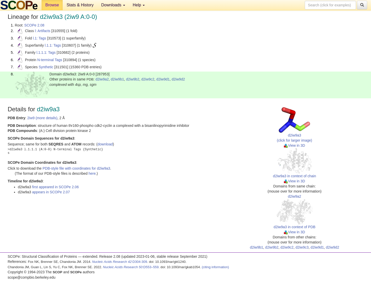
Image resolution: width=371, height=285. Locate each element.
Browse (52, 5)
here (92, 173)
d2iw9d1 (163, 79)
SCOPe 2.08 (34, 25)
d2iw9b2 (132, 79)
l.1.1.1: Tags (46, 52)
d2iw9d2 (178, 79)
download (105, 144)
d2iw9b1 (117, 79)
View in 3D (294, 145)
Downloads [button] (113, 5)
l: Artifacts (42, 31)
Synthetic (46, 67)
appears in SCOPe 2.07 (51, 192)
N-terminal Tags (49, 60)
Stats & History (80, 5)
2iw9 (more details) (42, 118)
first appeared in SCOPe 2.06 (55, 187)
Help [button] (139, 5)
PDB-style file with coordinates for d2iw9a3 (76, 168)
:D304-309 (119, 262)
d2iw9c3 (302, 247)
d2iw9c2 (147, 79)
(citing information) (215, 267)
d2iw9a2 (102, 79)
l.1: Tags (39, 38)
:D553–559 (131, 267)
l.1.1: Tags (53, 45)
